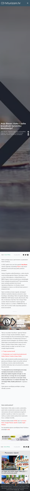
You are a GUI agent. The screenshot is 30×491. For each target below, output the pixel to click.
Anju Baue (24, 264)
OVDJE (15, 421)
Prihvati (22, 489)
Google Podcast (9, 422)
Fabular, (19, 266)
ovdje (8, 429)
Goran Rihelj (7, 255)
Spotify (16, 422)
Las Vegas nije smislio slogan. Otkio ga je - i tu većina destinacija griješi (14, 472)
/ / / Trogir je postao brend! (8, 351)
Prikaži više (16, 489)
